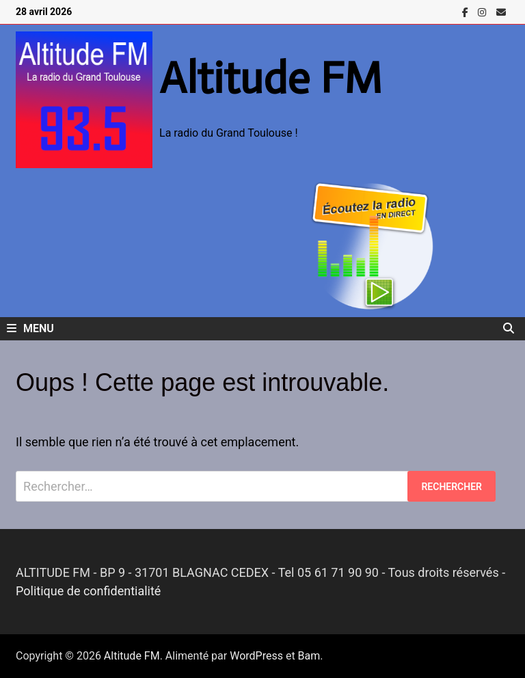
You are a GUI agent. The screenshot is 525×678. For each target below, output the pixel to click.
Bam (309, 655)
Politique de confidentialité (88, 591)
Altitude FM (270, 78)
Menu (30, 328)
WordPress (256, 655)
